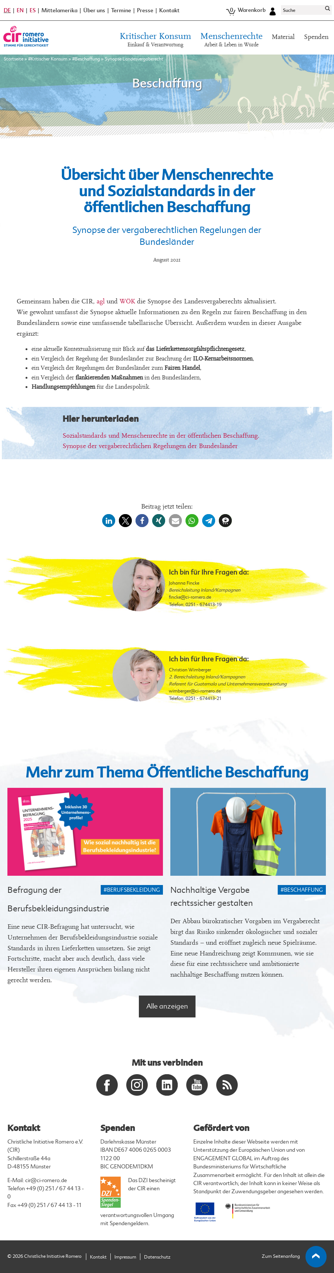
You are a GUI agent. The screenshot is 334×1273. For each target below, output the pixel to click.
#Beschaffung (86, 59)
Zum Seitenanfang (294, 1256)
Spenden (316, 37)
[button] (108, 520)
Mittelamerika (59, 10)
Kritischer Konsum (155, 40)
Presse (145, 10)
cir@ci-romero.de (46, 1180)
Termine (121, 10)
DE (7, 10)
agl (101, 301)
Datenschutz (157, 1257)
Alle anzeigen (167, 1006)
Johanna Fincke (184, 583)
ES (33, 10)
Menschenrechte (231, 40)
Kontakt (169, 10)
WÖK (127, 301)
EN (20, 10)
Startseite (13, 59)
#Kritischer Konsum (47, 59)
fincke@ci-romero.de (190, 597)
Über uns (94, 10)
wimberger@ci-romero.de (195, 691)
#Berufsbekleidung (132, 890)
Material (283, 37)
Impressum (125, 1257)
